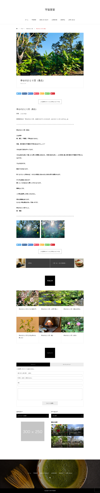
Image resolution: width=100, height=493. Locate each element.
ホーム (26, 19)
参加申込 (63, 19)
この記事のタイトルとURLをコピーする (50, 101)
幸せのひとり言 (25, 74)
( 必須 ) (24, 373)
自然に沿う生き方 (44, 19)
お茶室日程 (54, 19)
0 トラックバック (66, 364)
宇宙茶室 (34, 19)
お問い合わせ (71, 19)
